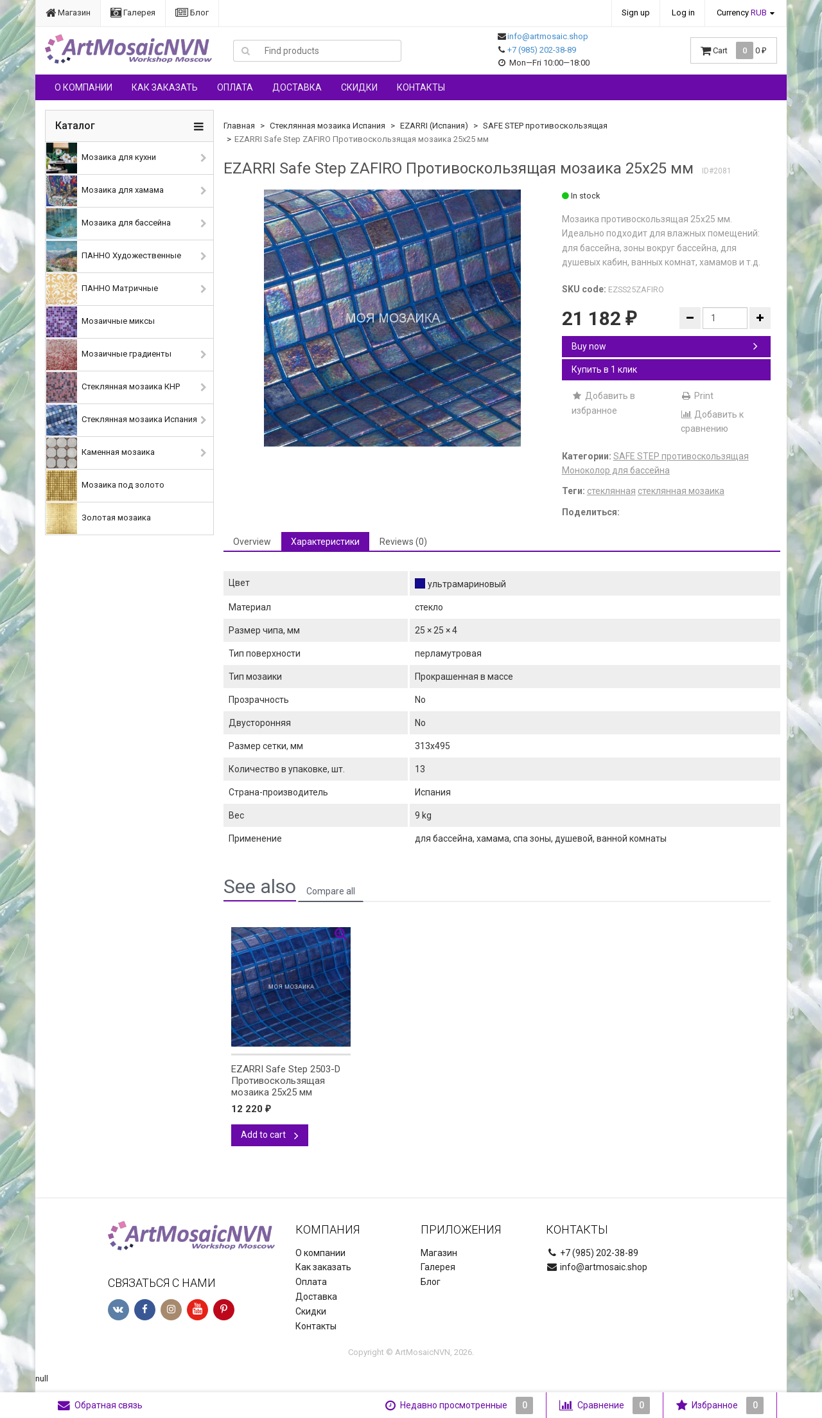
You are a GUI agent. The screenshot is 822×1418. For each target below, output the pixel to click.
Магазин (68, 12)
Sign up (636, 12)
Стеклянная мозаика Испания (121, 420)
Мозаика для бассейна (108, 223)
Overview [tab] (252, 541)
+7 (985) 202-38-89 (541, 50)
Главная (239, 125)
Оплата (235, 87)
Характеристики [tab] (325, 541)
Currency (742, 12)
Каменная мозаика (100, 453)
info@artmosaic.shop (547, 36)
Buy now (665, 346)
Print (697, 396)
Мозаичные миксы (100, 321)
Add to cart (270, 1135)
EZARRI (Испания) (434, 125)
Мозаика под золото (105, 485)
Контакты (421, 87)
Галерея (132, 12)
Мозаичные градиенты (108, 354)
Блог (192, 12)
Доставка (297, 87)
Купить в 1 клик (604, 369)
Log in (683, 12)
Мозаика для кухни (101, 158)
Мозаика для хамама (105, 190)
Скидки (359, 87)
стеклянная (611, 491)
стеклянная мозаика (681, 491)
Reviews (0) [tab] (403, 541)
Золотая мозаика (98, 518)
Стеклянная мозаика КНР (113, 387)
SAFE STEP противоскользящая (545, 125)
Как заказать (165, 87)
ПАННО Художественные (113, 256)
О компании (83, 87)
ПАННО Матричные (102, 289)
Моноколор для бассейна (616, 470)
